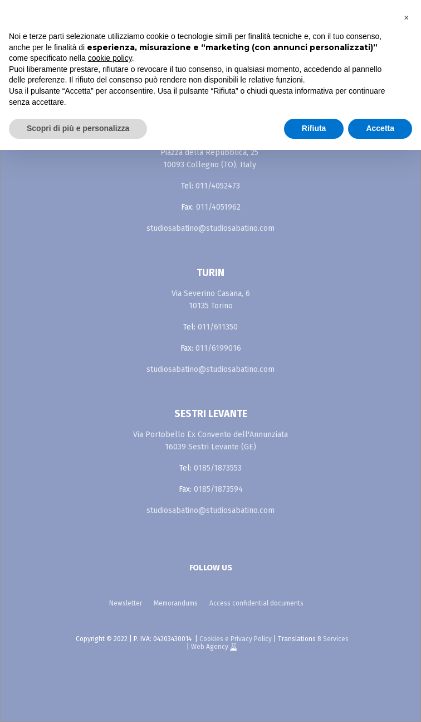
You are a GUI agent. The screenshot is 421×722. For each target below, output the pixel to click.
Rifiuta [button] (314, 128)
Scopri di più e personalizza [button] (78, 128)
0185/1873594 (218, 489)
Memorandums (176, 603)
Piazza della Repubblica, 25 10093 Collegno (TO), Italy (209, 158)
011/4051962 (218, 207)
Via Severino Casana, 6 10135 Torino (211, 300)
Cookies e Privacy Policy (235, 639)
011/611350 (218, 327)
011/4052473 (217, 186)
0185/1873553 (218, 468)
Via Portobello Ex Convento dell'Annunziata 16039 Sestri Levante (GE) (210, 441)
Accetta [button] (380, 128)
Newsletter (125, 603)
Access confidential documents (256, 603)
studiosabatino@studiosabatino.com (210, 228)
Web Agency (210, 647)
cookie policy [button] (110, 58)
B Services (333, 639)
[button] (406, 18)
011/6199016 (218, 348)
